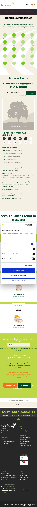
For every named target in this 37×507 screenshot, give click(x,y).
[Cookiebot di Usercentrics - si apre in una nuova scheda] (25, 225)
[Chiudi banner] (34, 224)
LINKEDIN (23, 480)
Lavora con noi (5, 443)
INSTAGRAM (24, 477)
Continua (31, 93)
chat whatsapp (7, 480)
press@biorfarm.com (8, 486)
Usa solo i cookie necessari (18, 280)
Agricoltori (4, 439)
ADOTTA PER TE (11, 385)
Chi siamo (3, 428)
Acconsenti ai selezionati (18, 275)
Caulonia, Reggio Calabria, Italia (19, 168)
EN (32, 505)
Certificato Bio (5, 431)
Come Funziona (5, 433)
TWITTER (23, 482)
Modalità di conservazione (8, 435)
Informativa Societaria (25, 452)
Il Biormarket (4, 437)
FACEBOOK (23, 475)
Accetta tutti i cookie (18, 270)
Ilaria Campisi (14, 170)
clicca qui (3, 492)
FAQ (21, 429)
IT (26, 505)
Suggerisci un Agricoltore (7, 441)
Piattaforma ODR (24, 450)
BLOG (21, 473)
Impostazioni (28, 265)
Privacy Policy (23, 431)
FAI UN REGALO (25, 385)
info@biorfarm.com (8, 482)
